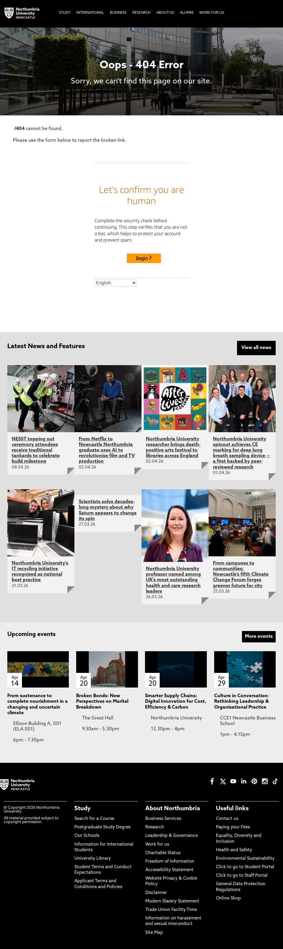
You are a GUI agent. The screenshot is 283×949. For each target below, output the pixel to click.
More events (259, 635)
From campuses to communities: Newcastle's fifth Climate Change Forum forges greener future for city (241, 573)
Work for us (157, 843)
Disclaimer (156, 892)
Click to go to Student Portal (245, 866)
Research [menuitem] (141, 13)
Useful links (232, 808)
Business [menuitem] (118, 13)
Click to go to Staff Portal (241, 875)
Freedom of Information (169, 861)
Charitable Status (162, 852)
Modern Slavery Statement (172, 900)
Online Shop (228, 897)
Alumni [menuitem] (186, 13)
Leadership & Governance (171, 835)
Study (82, 808)
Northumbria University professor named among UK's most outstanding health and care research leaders (173, 579)
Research (154, 826)
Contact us (227, 818)
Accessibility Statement (169, 869)
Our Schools (86, 835)
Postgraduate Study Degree (102, 826)
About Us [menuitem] (165, 13)
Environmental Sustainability (245, 858)
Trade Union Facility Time (171, 909)
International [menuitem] (90, 13)
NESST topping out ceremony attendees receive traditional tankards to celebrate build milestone (36, 449)
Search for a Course (94, 818)
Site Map (154, 931)
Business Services (163, 818)
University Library (92, 858)
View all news (256, 348)
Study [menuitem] (65, 13)
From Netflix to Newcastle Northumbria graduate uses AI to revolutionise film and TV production (107, 449)
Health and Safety (234, 849)
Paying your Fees (233, 826)
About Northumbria (172, 808)
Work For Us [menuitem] (211, 13)
